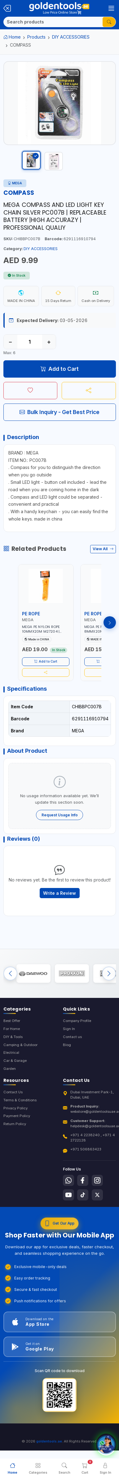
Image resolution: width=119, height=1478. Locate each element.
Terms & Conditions (20, 1100)
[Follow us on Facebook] (82, 1180)
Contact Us (13, 1092)
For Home (11, 1029)
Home (12, 37)
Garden (9, 1068)
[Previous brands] (10, 974)
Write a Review (59, 893)
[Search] (53, 22)
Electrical (11, 1052)
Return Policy (14, 1124)
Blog (67, 1045)
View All (103, 548)
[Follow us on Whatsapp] (68, 1180)
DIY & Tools (13, 1037)
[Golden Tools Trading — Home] (59, 8)
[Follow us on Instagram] (97, 1180)
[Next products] (110, 622)
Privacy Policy (15, 1108)
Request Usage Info (60, 815)
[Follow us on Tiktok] (82, 1194)
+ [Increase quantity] (49, 341)
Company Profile (77, 1021)
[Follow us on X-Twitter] (97, 1194)
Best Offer (11, 1021)
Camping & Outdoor (20, 1045)
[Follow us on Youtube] (68, 1194)
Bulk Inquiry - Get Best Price (59, 412)
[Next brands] (109, 974)
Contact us (72, 1037)
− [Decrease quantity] (10, 341)
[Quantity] (29, 342)
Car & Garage (15, 1060)
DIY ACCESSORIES (71, 37)
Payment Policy (16, 1116)
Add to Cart (60, 369)
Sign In (69, 1029)
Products (36, 37)
